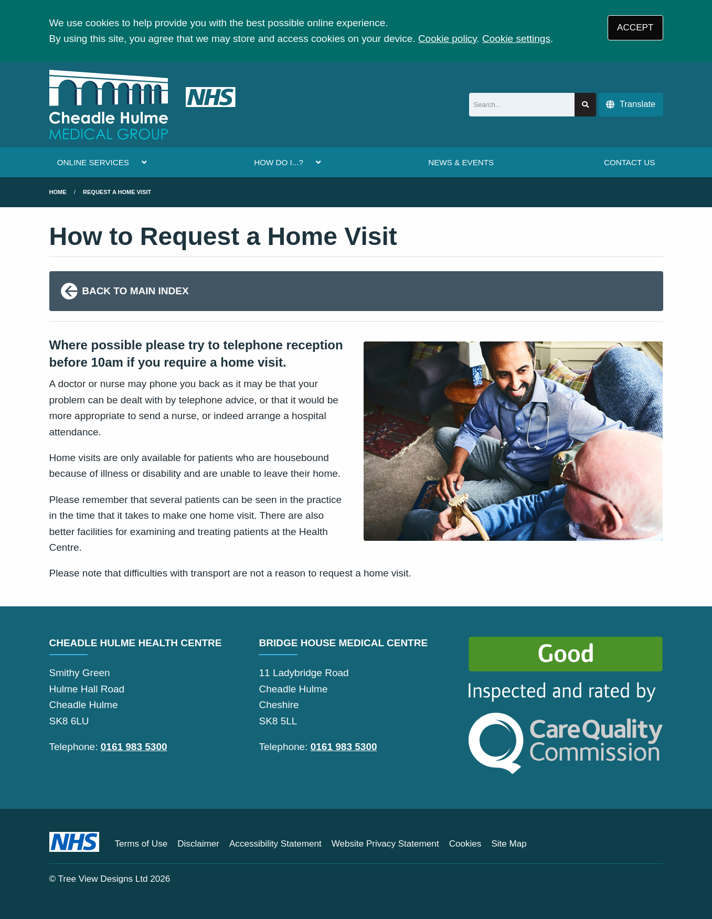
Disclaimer (198, 844)
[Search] (522, 104)
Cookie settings (516, 38)
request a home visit (117, 192)
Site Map (508, 844)
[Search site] (585, 104)
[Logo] (142, 105)
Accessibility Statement (275, 844)
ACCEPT (635, 28)
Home (58, 192)
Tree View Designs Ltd (103, 879)
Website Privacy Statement (385, 844)
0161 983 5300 (134, 746)
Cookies (465, 844)
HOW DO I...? (278, 162)
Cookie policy (447, 38)
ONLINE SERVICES (93, 162)
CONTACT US (629, 162)
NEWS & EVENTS (461, 162)
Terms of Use (141, 844)
